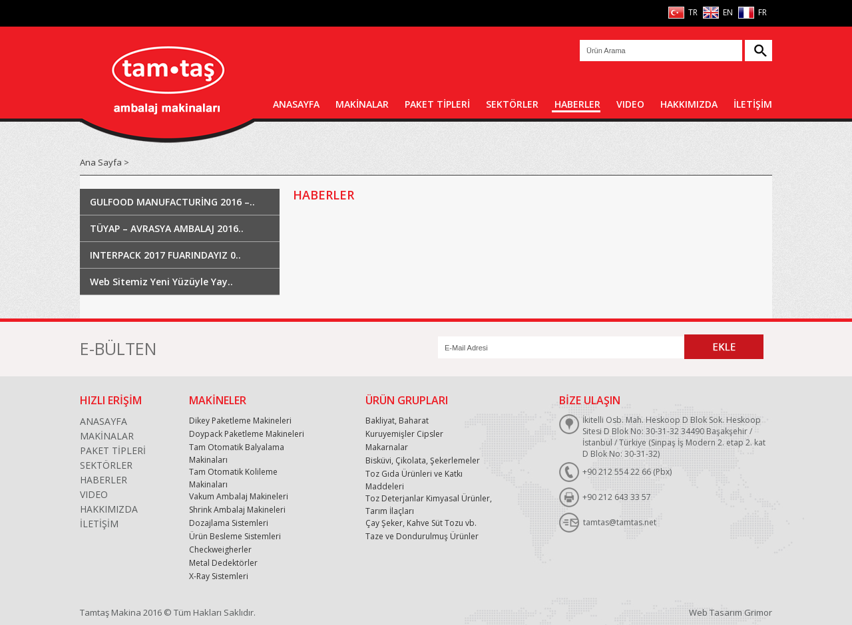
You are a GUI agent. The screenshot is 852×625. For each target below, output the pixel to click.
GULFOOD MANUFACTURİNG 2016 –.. (172, 201)
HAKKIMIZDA (689, 104)
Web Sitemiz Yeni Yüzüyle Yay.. (161, 281)
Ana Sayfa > (104, 162)
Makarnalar (386, 447)
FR (761, 12)
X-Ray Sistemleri (218, 576)
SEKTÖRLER (512, 104)
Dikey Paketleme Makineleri (240, 420)
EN (727, 12)
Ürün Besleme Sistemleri (235, 536)
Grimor (758, 612)
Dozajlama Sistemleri (228, 523)
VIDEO (630, 104)
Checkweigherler (220, 549)
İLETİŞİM (753, 104)
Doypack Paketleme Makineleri (246, 433)
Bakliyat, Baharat (397, 420)
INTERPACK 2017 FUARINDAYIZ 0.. (165, 255)
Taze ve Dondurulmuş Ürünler (422, 536)
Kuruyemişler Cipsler (404, 433)
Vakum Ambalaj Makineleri (238, 496)
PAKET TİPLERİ (437, 104)
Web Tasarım (715, 612)
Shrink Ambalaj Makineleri (237, 509)
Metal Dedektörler (223, 562)
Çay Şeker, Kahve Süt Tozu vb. (421, 523)
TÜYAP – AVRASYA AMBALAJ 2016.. (167, 228)
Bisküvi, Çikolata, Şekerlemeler (422, 460)
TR (692, 12)
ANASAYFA (296, 104)
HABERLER (577, 104)
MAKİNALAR (362, 104)
